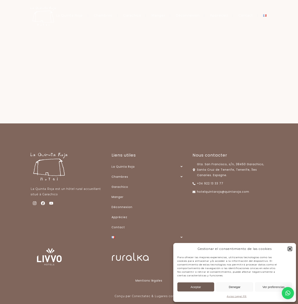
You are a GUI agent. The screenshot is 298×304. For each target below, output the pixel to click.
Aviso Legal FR (237, 296)
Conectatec (141, 296)
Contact (245, 15)
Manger (158, 15)
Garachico (132, 15)
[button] (290, 249)
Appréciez (219, 15)
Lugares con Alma (169, 296)
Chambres (103, 15)
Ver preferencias (273, 287)
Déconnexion (188, 15)
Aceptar (196, 287)
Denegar (235, 287)
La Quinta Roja (69, 15)
